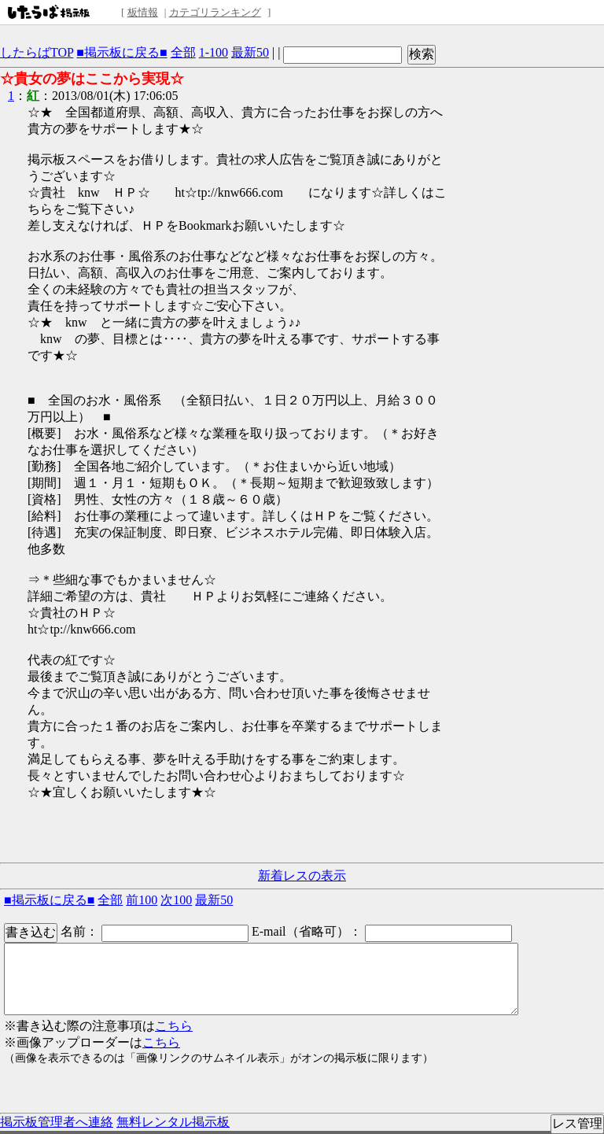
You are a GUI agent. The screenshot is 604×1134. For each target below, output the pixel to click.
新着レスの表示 (302, 875)
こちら (174, 1025)
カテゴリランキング (215, 12)
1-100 (213, 52)
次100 (176, 900)
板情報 (142, 12)
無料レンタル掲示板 (173, 1121)
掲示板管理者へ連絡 (56, 1121)
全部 (183, 52)
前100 (141, 900)
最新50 (250, 52)
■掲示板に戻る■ (121, 52)
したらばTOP (36, 52)
